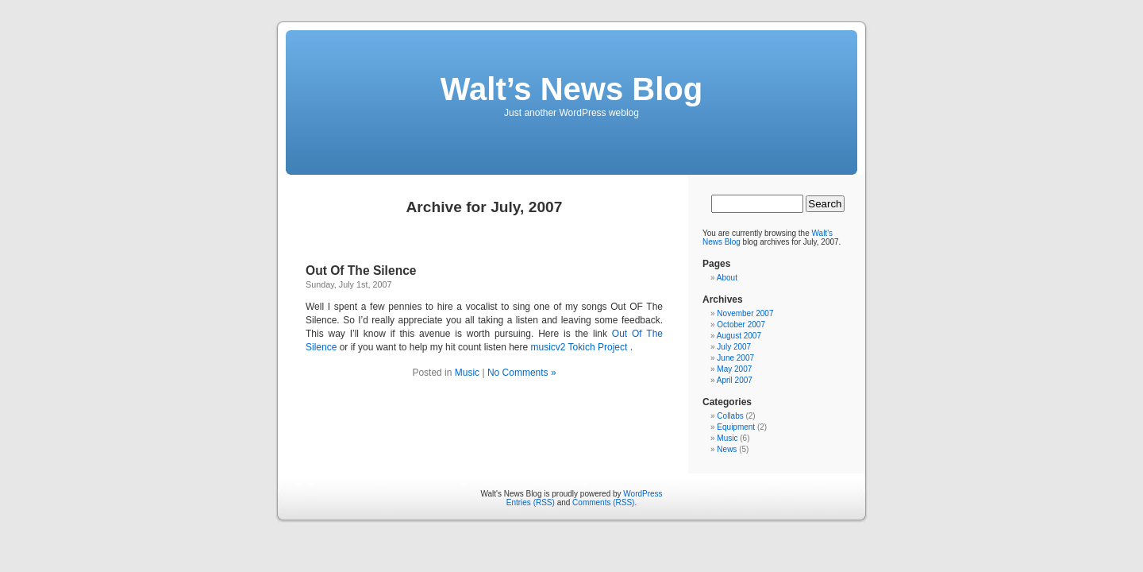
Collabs (730, 416)
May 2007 (734, 369)
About (727, 277)
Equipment (736, 427)
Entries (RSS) (530, 502)
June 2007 (735, 358)
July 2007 (734, 346)
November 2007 (745, 313)
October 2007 (741, 324)
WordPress (642, 493)
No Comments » (521, 372)
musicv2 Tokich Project (578, 347)
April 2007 (734, 380)
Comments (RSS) (603, 502)
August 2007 (739, 335)
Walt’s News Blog (571, 89)
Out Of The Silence (361, 270)
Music (467, 372)
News (727, 449)
